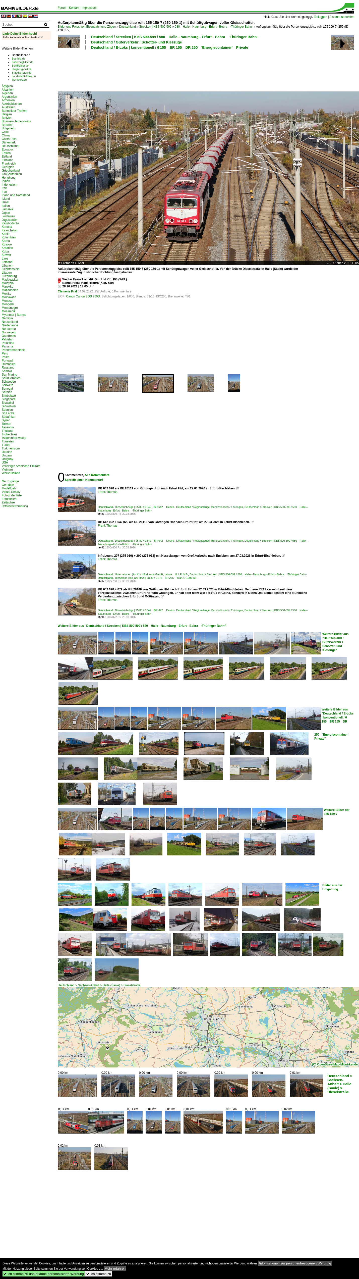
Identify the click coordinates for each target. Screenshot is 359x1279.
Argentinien (9, 96)
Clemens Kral (67, 291)
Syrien (6, 420)
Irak (4, 188)
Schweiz (7, 385)
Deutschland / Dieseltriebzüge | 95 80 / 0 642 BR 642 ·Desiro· (136, 506)
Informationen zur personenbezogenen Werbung (295, 1263)
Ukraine (7, 452)
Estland (7, 156)
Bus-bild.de (18, 58)
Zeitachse (8, 502)
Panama (7, 346)
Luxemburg (9, 276)
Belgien (7, 114)
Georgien (8, 167)
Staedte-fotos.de (21, 72)
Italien (6, 206)
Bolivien (7, 118)
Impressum (89, 8)
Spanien (7, 410)
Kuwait (6, 255)
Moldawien (9, 297)
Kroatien (7, 248)
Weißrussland (11, 473)
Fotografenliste (12, 495)
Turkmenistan (11, 448)
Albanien (8, 89)
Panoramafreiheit (13, 350)
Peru (5, 353)
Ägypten (7, 86)
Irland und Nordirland (16, 195)
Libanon (7, 265)
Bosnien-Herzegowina (16, 121)
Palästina (8, 343)
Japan (6, 213)
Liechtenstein (11, 269)
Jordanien (8, 216)
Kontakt (74, 8)
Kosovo (7, 244)
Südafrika (8, 417)
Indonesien (9, 184)
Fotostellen (9, 499)
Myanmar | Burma (14, 315)
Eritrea (6, 153)
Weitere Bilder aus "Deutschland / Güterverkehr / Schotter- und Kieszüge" (335, 642)
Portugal (7, 360)
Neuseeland (10, 322)
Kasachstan (10, 230)
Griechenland (11, 170)
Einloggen (320, 17)
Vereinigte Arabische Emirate (21, 466)
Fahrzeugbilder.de (22, 62)
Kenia (6, 234)
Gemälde (8, 485)
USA (5, 462)
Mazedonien (10, 290)
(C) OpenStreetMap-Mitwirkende (335, 1064)
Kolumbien (9, 237)
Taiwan (6, 424)
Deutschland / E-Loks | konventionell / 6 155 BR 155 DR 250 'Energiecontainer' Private (169, 47)
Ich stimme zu (98, 1274)
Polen (6, 357)
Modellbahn (9, 488)
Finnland (7, 160)
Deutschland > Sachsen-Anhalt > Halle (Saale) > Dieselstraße (99, 985)
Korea (6, 241)
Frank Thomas (107, 492)
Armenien (8, 100)
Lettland (7, 262)
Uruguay (7, 459)
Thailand (7, 431)
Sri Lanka (8, 413)
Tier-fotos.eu (19, 79)
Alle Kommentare (97, 475)
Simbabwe (9, 395)
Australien (8, 107)
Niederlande (10, 325)
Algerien (7, 93)
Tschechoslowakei (14, 438)
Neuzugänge (10, 481)
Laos (5, 258)
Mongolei (8, 304)
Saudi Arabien (11, 378)
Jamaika (7, 209)
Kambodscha (10, 223)
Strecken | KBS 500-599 (155, 26)
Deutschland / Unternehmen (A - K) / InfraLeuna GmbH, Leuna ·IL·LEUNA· (143, 574)
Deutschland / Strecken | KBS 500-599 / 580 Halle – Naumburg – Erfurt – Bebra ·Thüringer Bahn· (174, 37)
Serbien (7, 392)
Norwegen (9, 332)
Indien (6, 181)
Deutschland (127, 26)
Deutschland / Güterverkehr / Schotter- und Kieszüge (136, 42)
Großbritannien (12, 174)
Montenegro (10, 308)
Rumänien (9, 364)
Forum (62, 8)
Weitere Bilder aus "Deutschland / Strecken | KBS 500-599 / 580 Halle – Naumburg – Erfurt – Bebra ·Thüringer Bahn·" (142, 626)
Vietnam (7, 469)
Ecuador (7, 149)
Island (6, 198)
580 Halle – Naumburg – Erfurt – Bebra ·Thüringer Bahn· (214, 26)
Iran (4, 191)
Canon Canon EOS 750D (83, 296)
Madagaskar (10, 279)
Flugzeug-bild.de (22, 69)
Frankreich (9, 163)
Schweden (9, 381)
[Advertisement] (186, 70)
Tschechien (9, 434)
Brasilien (7, 125)
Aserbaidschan (12, 104)
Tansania (8, 427)
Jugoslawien (10, 220)
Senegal (7, 388)
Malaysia (8, 283)
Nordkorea (9, 329)
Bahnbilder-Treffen (14, 111)
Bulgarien (8, 128)
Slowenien (9, 406)
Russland (8, 367)
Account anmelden (341, 17)
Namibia (7, 318)
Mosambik (9, 311)
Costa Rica (9, 139)
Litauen (7, 272)
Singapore (9, 399)
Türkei (6, 445)
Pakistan (7, 339)
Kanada (7, 227)
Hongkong (9, 177)
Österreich (9, 336)
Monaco (7, 300)
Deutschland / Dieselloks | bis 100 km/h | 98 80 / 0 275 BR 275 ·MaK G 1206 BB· (147, 577)
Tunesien (8, 441)
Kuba (5, 251)
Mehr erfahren (115, 1268)
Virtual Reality (11, 492)
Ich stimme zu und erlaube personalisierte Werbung (43, 1274)
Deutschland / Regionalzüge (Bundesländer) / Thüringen (209, 506)
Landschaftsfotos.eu (24, 76)
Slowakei (8, 402)
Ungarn (7, 455)
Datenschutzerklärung (15, 505)
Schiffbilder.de (20, 65)
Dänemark (9, 142)
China (6, 135)
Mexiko (6, 293)
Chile (5, 132)
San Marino (9, 374)
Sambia (7, 371)
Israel (5, 202)
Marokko (7, 286)
